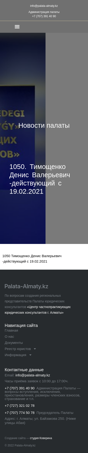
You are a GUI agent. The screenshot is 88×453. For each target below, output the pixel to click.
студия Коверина (41, 438)
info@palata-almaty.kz (44, 6)
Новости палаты (44, 125)
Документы (14, 343)
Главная (11, 330)
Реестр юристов (21, 349)
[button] (17, 26)
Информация (18, 355)
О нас (9, 336)
